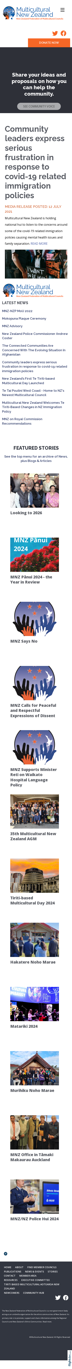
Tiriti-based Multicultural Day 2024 (32, 900)
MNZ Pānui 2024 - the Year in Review (31, 579)
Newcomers (11, 1292)
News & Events (34, 1271)
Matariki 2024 (23, 1026)
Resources (11, 1280)
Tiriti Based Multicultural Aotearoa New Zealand (31, 1286)
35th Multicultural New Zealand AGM (33, 836)
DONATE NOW (49, 42)
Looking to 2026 (26, 512)
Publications (12, 1271)
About (19, 1267)
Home (7, 1267)
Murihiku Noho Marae (32, 1090)
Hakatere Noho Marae (33, 962)
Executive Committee (35, 1280)
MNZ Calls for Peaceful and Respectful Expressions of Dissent (33, 710)
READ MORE (39, 243)
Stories (53, 1271)
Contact (9, 1275)
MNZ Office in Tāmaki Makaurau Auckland (31, 1157)
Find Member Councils (42, 1267)
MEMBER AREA (27, 1275)
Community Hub (33, 1292)
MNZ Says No (23, 641)
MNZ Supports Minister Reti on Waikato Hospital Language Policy (33, 777)
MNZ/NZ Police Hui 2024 (34, 1218)
